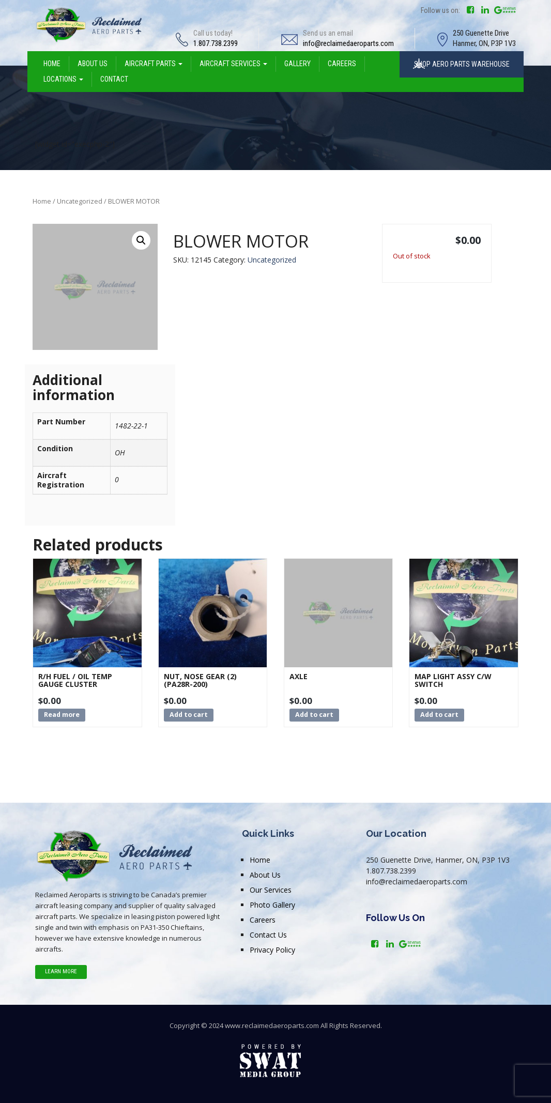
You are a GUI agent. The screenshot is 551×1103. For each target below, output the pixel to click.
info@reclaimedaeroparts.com (348, 43)
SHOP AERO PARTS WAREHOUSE (462, 64)
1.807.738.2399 (215, 43)
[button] (141, 240)
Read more (62, 714)
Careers (263, 920)
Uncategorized (79, 201)
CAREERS (342, 63)
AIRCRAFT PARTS (153, 63)
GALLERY (297, 63)
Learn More (61, 971)
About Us (265, 875)
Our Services (271, 890)
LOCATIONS (63, 79)
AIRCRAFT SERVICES (233, 63)
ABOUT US (93, 63)
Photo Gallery (272, 905)
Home (42, 201)
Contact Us (268, 935)
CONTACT (114, 79)
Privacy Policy (272, 950)
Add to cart (189, 714)
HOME (51, 63)
